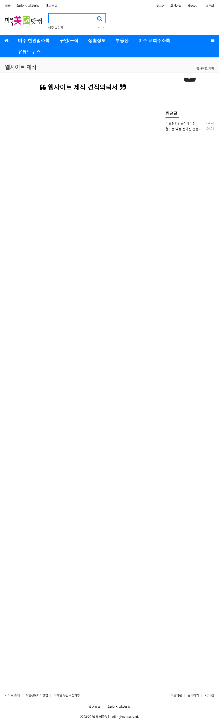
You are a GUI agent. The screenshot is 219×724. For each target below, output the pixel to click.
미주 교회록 (55, 27)
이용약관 (176, 695)
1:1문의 (209, 5)
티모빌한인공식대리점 (181, 123)
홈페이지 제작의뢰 (28, 5)
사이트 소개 (12, 695)
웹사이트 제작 (205, 68)
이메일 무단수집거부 (67, 695)
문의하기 (193, 695)
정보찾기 (193, 5)
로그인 (160, 5)
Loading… (83, 383)
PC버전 (209, 695)
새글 (8, 5)
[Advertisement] (192, 202)
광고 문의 (51, 5)
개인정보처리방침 (37, 695)
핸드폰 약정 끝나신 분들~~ (184, 129)
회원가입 (176, 5)
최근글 (171, 113)
